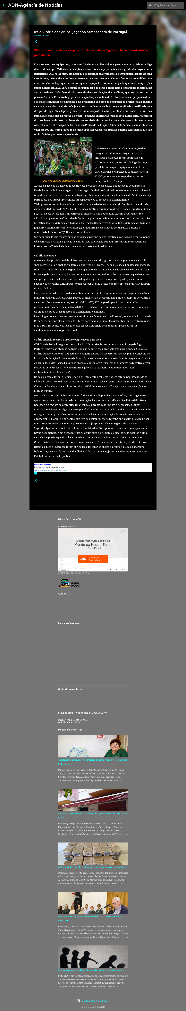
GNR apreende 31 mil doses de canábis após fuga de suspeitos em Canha (92, 867)
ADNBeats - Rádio (80, 573)
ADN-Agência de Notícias (35, 5)
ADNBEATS (64, 573)
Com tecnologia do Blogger (93, 1001)
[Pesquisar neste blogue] (168, 5)
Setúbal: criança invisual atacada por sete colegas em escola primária (91, 970)
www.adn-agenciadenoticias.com (50, 470)
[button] (36, 42)
